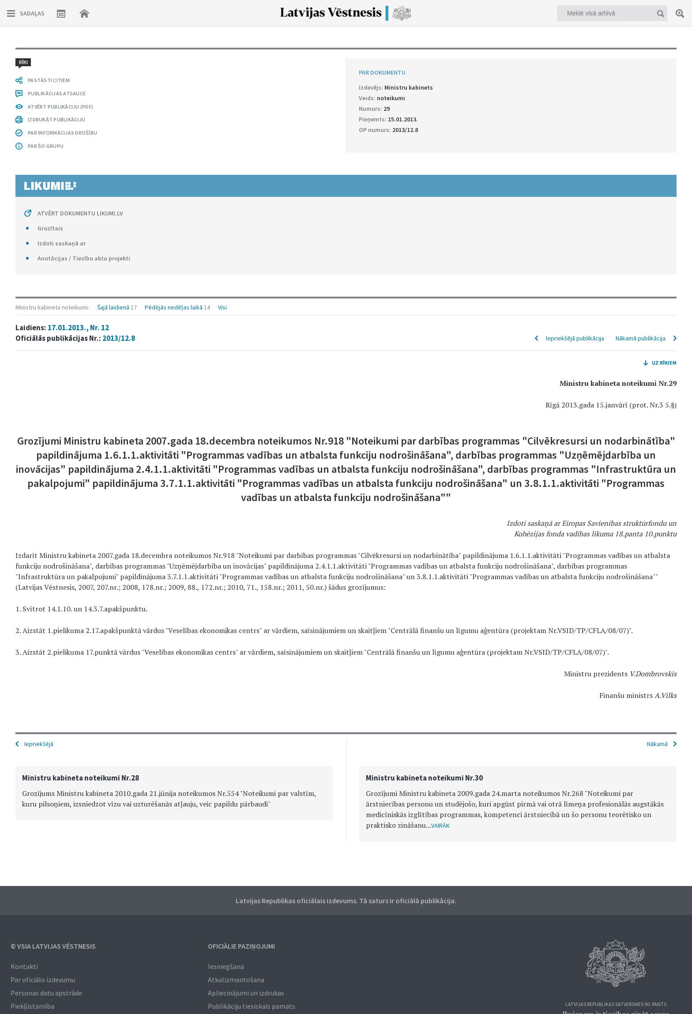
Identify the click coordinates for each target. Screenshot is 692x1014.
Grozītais (50, 228)
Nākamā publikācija (641, 338)
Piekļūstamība (32, 1006)
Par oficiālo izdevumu (43, 979)
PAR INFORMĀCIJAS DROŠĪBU (62, 132)
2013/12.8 (118, 338)
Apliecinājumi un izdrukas (246, 992)
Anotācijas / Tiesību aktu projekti (84, 258)
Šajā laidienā (113, 307)
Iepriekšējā (38, 744)
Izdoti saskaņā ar (62, 243)
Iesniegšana (226, 966)
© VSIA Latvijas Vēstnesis (53, 946)
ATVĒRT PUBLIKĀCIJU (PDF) (60, 106)
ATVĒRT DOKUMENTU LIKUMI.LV (80, 213)
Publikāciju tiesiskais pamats (251, 1006)
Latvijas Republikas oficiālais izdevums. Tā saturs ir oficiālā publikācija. (346, 900)
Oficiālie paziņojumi (241, 946)
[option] (174, 793)
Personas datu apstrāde (46, 992)
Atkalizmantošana (236, 979)
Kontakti (24, 966)
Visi (222, 307)
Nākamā (657, 744)
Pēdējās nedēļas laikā (174, 307)
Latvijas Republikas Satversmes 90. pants (615, 1004)
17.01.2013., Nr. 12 (78, 327)
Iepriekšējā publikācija (575, 338)
